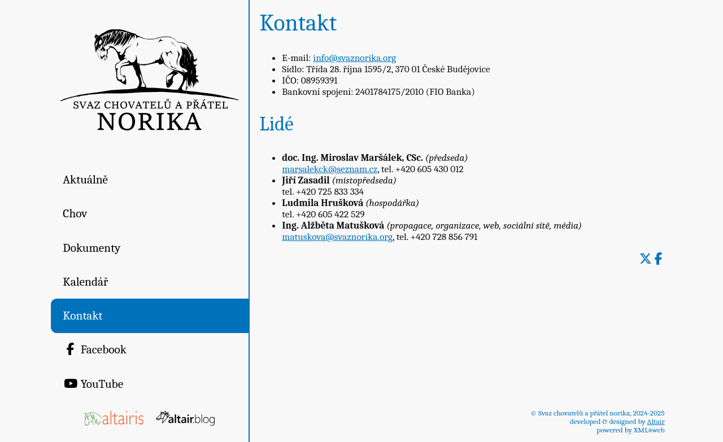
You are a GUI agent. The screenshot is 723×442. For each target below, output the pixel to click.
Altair (656, 421)
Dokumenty (91, 248)
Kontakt (82, 315)
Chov (75, 213)
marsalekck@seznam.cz (329, 168)
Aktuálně (85, 179)
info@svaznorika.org (354, 57)
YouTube (93, 384)
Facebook (95, 349)
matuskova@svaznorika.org (337, 236)
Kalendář (85, 281)
